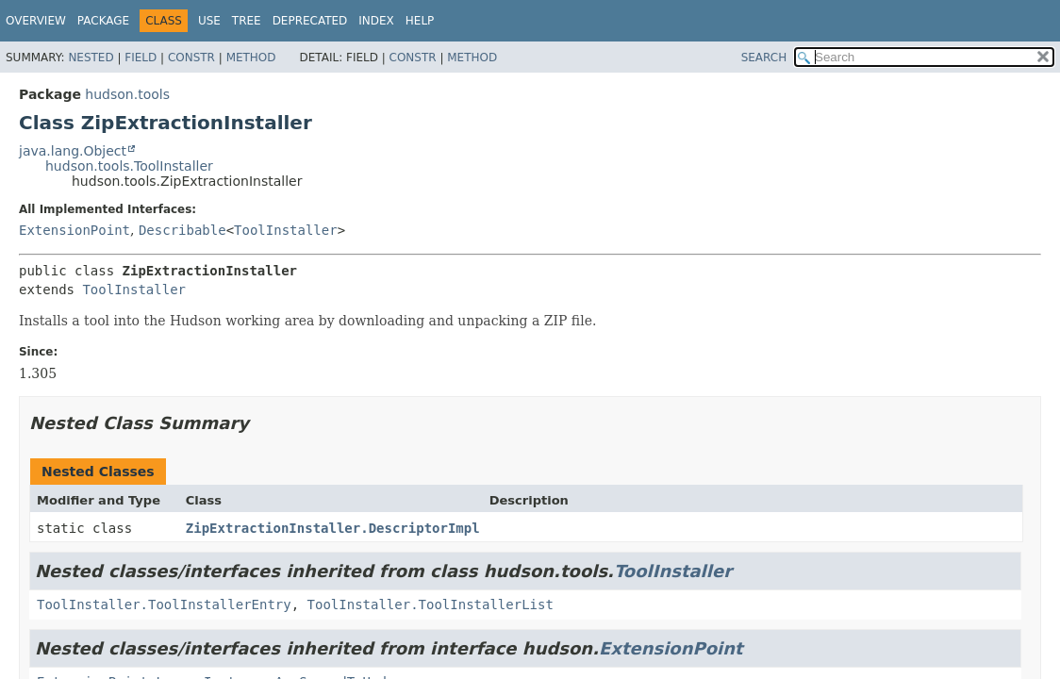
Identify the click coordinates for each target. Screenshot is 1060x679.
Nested (90, 57)
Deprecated (310, 20)
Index (376, 20)
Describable (182, 230)
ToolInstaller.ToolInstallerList (430, 604)
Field (140, 57)
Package (103, 20)
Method (251, 57)
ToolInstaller (286, 230)
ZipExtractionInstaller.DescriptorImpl (333, 528)
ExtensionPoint (74, 230)
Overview (36, 20)
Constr (191, 57)
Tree (246, 20)
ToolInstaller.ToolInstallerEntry (164, 604)
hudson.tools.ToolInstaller (129, 166)
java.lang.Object (72, 150)
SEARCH (764, 57)
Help (420, 20)
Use (209, 20)
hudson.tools (127, 94)
